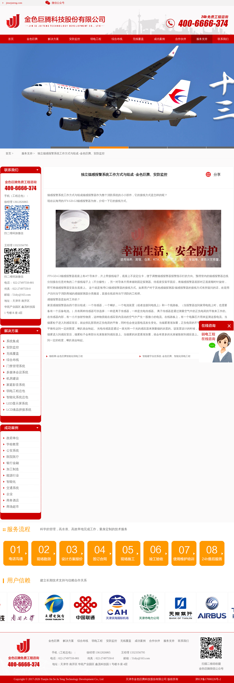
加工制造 (12, 469)
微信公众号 (58, 2)
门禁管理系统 (15, 366)
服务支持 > (28, 153)
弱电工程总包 (15, 391)
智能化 (11, 481)
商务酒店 (12, 500)
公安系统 (12, 450)
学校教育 (12, 444)
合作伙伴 (180, 39)
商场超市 (12, 506)
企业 (9, 494)
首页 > (9, 153)
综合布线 (117, 39)
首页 (11, 39)
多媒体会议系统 (17, 372)
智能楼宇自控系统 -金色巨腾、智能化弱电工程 (167, 356)
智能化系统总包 (17, 397)
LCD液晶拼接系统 (18, 409)
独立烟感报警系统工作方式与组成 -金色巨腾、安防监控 (71, 153)
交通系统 (12, 488)
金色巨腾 (32, 39)
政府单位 (12, 438)
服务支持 (201, 39)
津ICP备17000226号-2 (208, 679)
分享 (217, 175)
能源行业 (12, 475)
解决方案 (53, 39)
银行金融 (12, 463)
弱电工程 (95, 39)
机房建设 (12, 378)
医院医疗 (12, 456)
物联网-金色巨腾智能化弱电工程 (66, 356)
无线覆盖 (138, 39)
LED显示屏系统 (17, 403)
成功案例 (159, 39)
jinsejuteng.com (14, 2)
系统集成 (12, 341)
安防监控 (74, 39)
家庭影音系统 (15, 384)
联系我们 (223, 39)
